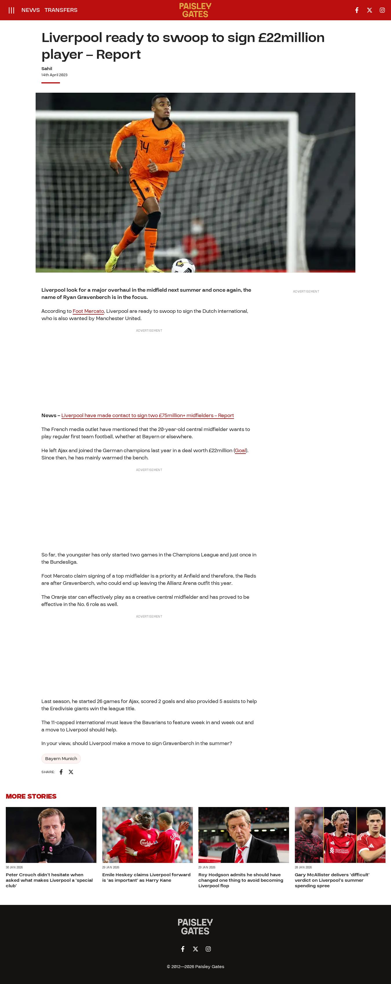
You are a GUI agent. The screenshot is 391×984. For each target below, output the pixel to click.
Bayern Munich (61, 758)
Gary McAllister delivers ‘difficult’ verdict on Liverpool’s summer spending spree (332, 880)
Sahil (46, 68)
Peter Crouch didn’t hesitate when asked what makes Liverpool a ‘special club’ (49, 880)
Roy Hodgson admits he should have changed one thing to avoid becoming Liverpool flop (240, 880)
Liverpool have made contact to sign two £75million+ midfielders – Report (147, 415)
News (30, 10)
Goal (240, 450)
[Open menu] (11, 10)
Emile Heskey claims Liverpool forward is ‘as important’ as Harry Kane (146, 877)
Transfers (61, 10)
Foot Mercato (88, 311)
